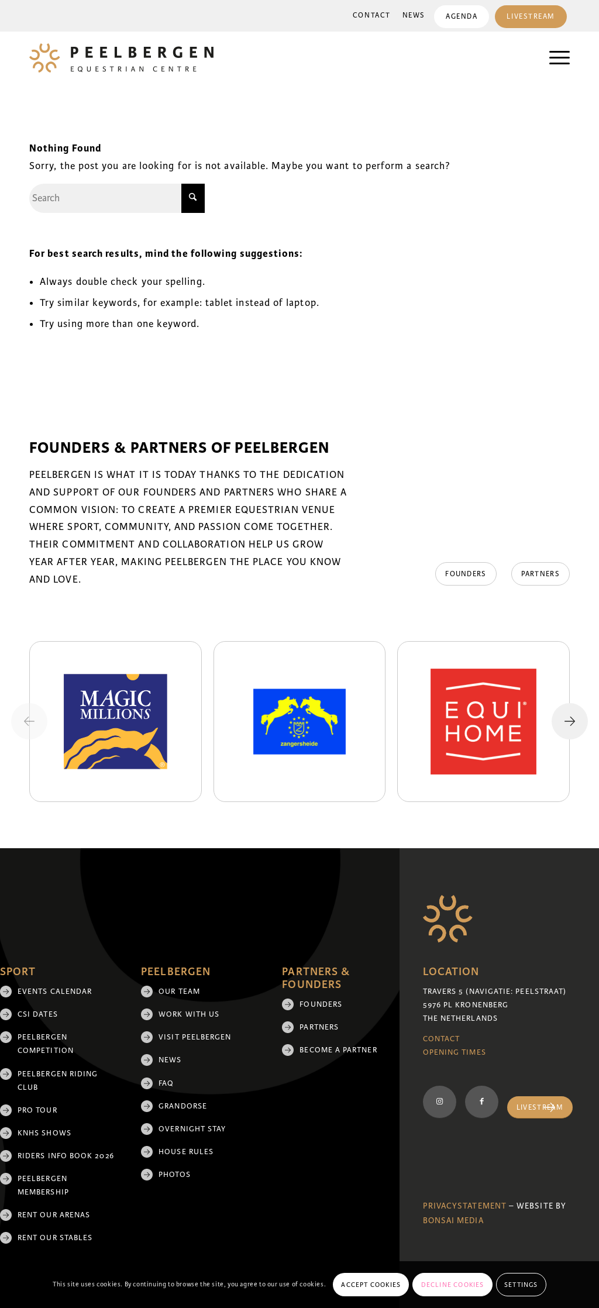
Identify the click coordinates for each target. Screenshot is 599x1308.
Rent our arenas (54, 1215)
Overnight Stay (192, 1129)
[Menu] (554, 58)
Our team (179, 991)
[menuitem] (372, 16)
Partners (319, 1027)
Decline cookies (452, 1285)
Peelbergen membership (43, 1185)
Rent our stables (55, 1237)
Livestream (531, 16)
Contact (372, 15)
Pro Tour (37, 1110)
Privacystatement (465, 1206)
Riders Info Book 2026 (66, 1156)
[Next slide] (570, 721)
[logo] (121, 58)
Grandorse (183, 1106)
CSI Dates (38, 1014)
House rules (186, 1151)
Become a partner (338, 1050)
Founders (321, 1004)
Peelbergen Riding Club (58, 1080)
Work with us (189, 1014)
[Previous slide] (29, 721)
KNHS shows (44, 1133)
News (413, 15)
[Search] (117, 198)
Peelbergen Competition (46, 1043)
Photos (174, 1174)
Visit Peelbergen (195, 1037)
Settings (521, 1285)
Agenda (461, 16)
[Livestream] (540, 1107)
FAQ (166, 1083)
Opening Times (454, 1052)
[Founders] (465, 574)
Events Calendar (55, 991)
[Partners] (540, 574)
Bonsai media (453, 1221)
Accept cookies (371, 1285)
